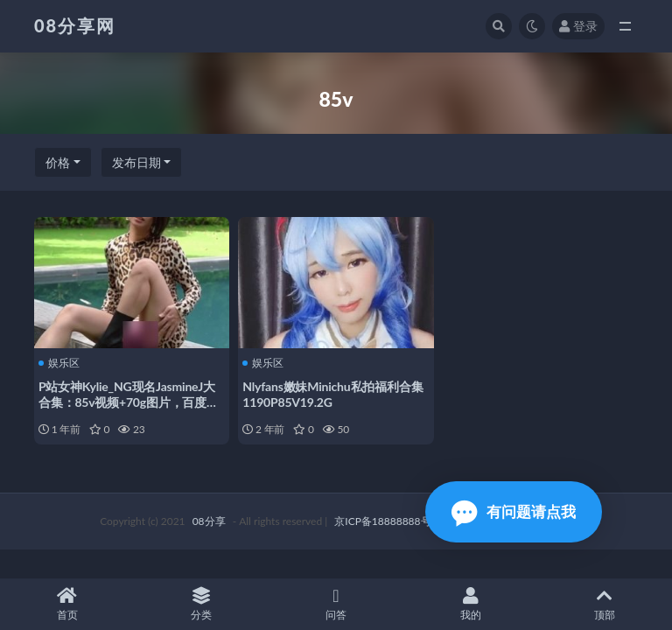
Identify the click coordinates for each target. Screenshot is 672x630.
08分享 (209, 521)
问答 (336, 604)
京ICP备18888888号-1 (387, 521)
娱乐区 (59, 363)
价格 (58, 162)
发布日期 (136, 162)
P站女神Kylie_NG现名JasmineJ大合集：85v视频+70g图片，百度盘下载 (128, 402)
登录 (578, 25)
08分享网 (75, 25)
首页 (67, 604)
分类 (202, 604)
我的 (470, 604)
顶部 (604, 604)
